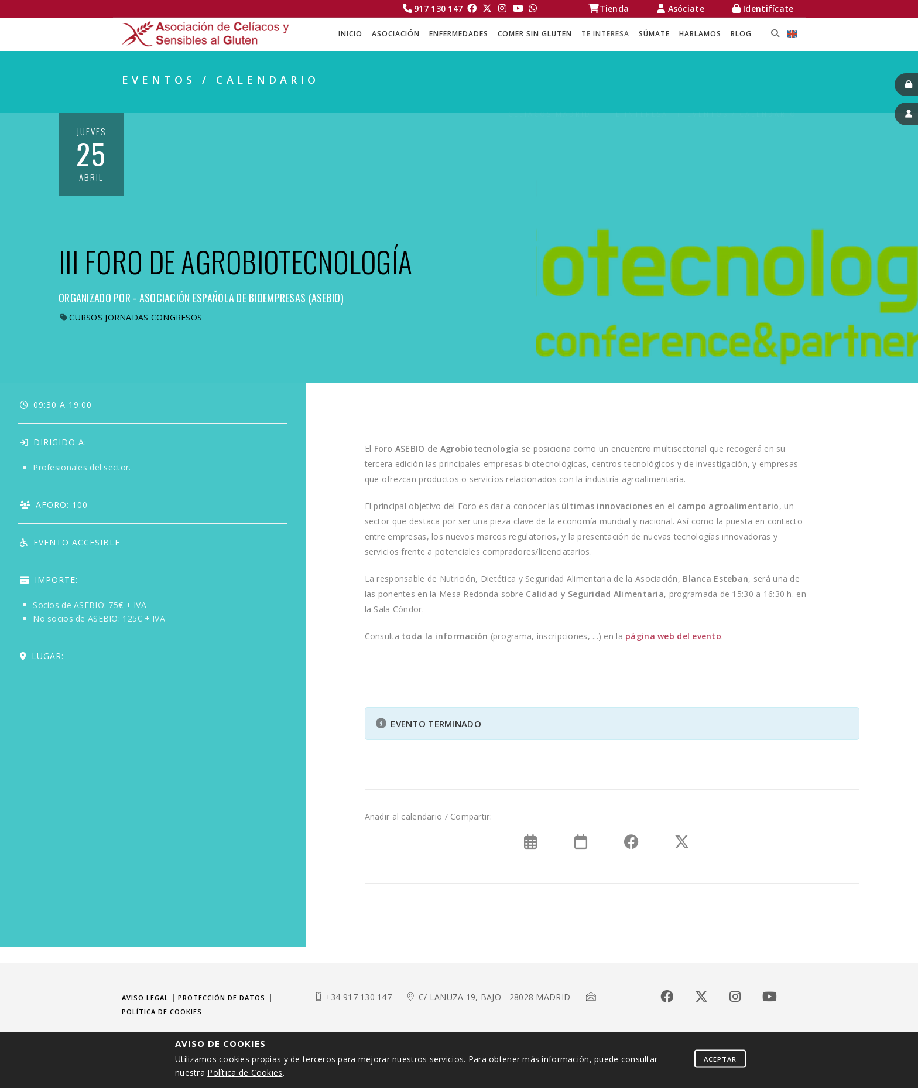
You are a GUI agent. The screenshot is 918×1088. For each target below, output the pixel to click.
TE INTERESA (605, 34)
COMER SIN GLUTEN (535, 34)
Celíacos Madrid (549, 100)
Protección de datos (221, 997)
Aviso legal (145, 997)
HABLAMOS (700, 34)
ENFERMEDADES (458, 34)
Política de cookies (162, 1011)
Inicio (350, 34)
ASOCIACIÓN (396, 34)
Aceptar (720, 1058)
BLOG (741, 34)
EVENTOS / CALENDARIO (742, 100)
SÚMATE (654, 34)
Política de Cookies (244, 1072)
